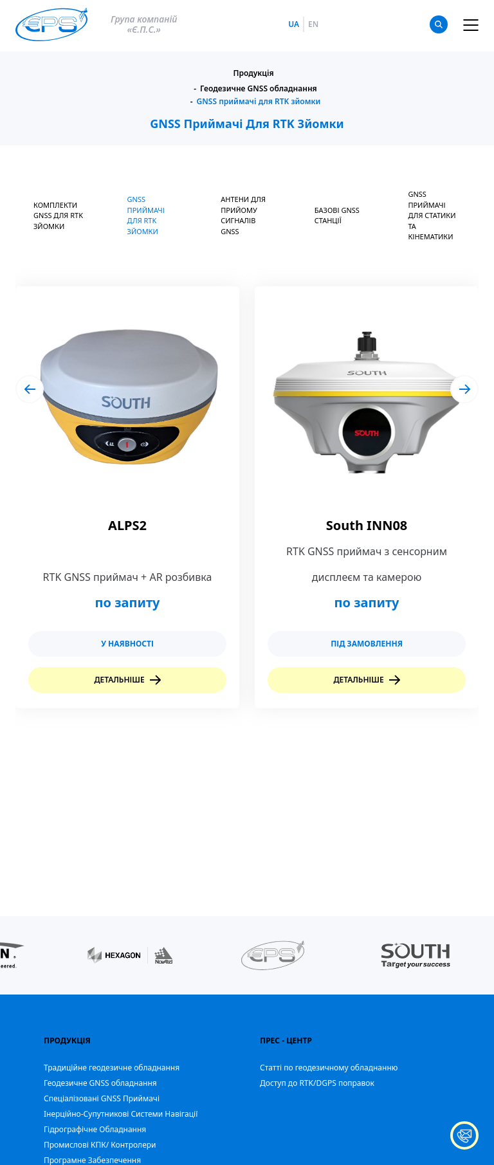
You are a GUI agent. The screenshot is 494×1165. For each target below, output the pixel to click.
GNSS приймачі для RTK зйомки (259, 101)
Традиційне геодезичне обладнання (111, 1067)
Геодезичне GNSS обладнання (258, 89)
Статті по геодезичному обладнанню (329, 1067)
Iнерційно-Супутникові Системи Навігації (120, 1113)
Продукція (253, 73)
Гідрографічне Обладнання (95, 1129)
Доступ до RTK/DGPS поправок (317, 1083)
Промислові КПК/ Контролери (100, 1144)
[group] (127, 497)
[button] (29, 389)
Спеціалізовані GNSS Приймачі (102, 1098)
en (313, 24)
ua (293, 24)
